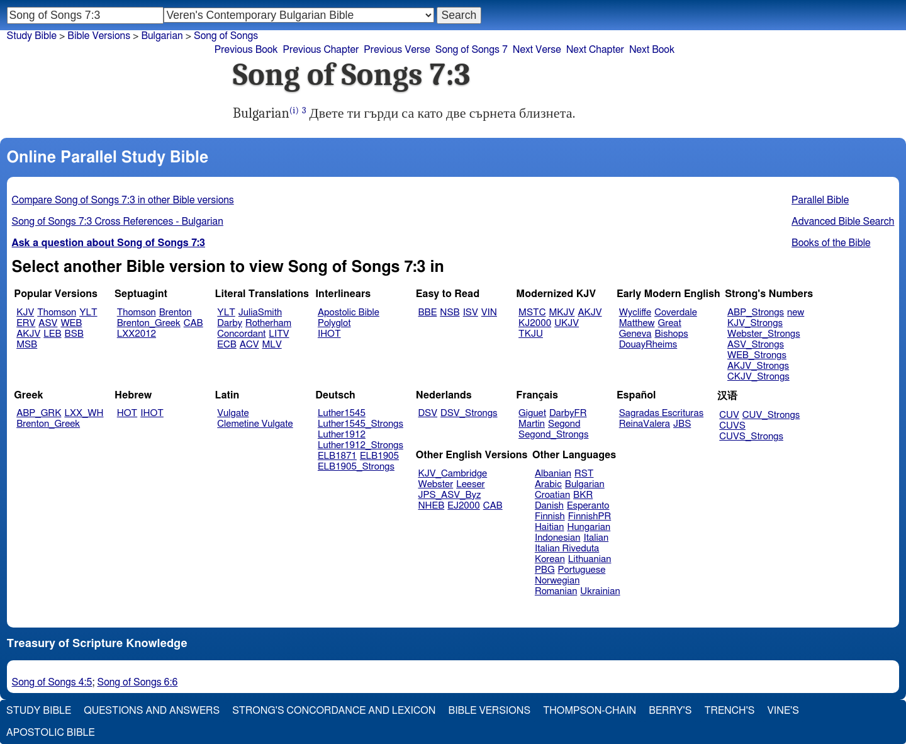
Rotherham (268, 323)
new (795, 312)
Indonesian (558, 538)
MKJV (561, 312)
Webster (436, 484)
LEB (52, 334)
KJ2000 (534, 323)
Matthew (637, 323)
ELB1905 (379, 456)
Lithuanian (590, 559)
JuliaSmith (260, 312)
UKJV (566, 323)
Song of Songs (226, 36)
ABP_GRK (38, 413)
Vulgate (233, 413)
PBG (545, 570)
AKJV (28, 334)
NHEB (431, 505)
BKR (583, 495)
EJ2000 (463, 505)
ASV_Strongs (755, 344)
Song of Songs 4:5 (52, 682)
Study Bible (32, 36)
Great (669, 323)
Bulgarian (161, 36)
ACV (249, 344)
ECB (226, 344)
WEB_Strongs (756, 355)
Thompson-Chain (589, 711)
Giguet (532, 413)
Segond (564, 424)
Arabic (548, 484)
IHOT (329, 334)
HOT (127, 413)
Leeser (470, 484)
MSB (26, 344)
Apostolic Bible (50, 733)
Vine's (783, 711)
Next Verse (537, 50)
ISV (470, 312)
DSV (428, 413)
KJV (25, 312)
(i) (294, 110)
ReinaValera (644, 424)
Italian (595, 538)
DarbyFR (568, 413)
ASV (47, 323)
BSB (74, 334)
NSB (449, 312)
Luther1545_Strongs (360, 424)
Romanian (556, 591)
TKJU (530, 334)
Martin (531, 424)
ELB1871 (337, 456)
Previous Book (246, 50)
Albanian (553, 473)
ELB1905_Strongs (356, 466)
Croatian (552, 495)
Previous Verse (397, 50)
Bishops (671, 334)
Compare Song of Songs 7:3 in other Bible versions (123, 200)
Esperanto (588, 505)
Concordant (241, 334)
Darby (229, 323)
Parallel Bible (820, 200)
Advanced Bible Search (842, 222)
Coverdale (675, 312)
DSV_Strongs (469, 413)
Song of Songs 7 (471, 50)
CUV (729, 415)
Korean (550, 559)
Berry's (670, 711)
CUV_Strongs (771, 415)
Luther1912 (342, 434)
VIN (489, 312)
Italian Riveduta (567, 548)
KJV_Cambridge (453, 473)
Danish (549, 505)
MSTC (531, 312)
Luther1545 (342, 413)
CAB (193, 323)
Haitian (549, 527)
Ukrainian (600, 591)
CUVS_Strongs (751, 436)
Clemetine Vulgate (255, 424)
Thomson (56, 312)
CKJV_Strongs (758, 376)
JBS (682, 424)
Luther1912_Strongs (360, 445)
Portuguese (582, 570)
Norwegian (557, 580)
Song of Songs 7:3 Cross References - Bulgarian (117, 222)
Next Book (651, 50)
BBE (427, 312)
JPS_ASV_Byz (449, 495)
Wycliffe (635, 312)
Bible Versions (98, 36)
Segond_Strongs (553, 434)
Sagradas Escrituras (661, 413)
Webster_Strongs (763, 334)
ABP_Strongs (755, 312)
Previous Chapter (321, 50)
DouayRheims (648, 344)
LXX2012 (136, 334)
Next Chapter (595, 50)
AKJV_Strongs (758, 366)
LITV (279, 334)
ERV (25, 323)
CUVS (732, 426)
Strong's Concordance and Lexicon (333, 711)
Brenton (175, 312)
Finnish (550, 516)
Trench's (729, 711)
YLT (88, 312)
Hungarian (589, 527)
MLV (271, 344)
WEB (71, 323)
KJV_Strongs (755, 323)
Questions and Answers (152, 711)
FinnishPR (590, 516)
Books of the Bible (831, 243)
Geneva (635, 334)
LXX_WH (83, 413)
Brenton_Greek (149, 323)
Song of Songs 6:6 (137, 682)
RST (584, 473)
